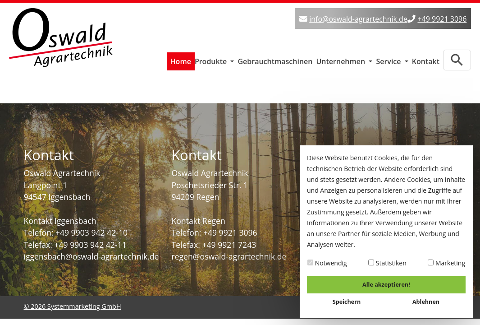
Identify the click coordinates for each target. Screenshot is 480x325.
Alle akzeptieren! (386, 284)
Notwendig (327, 263)
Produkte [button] (212, 59)
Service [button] (389, 59)
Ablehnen (425, 302)
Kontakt (425, 59)
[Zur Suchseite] (457, 57)
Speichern (347, 302)
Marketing (446, 263)
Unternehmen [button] (341, 59)
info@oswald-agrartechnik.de (358, 19)
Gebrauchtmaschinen (275, 59)
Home (180, 59)
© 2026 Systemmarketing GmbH (72, 304)
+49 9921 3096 (441, 19)
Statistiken (387, 263)
